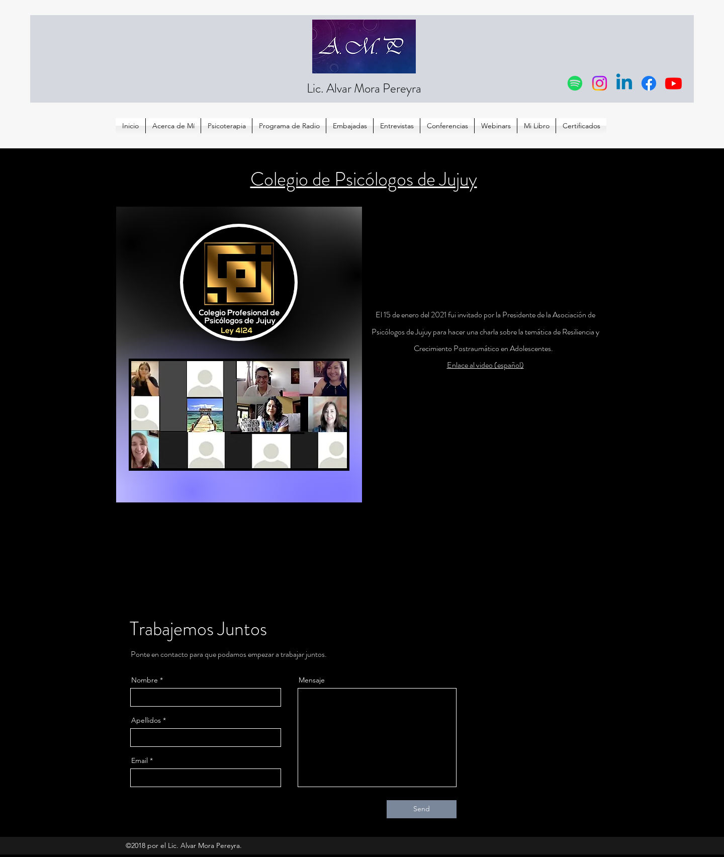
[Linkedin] (624, 83)
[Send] (422, 809)
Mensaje (312, 679)
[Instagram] (599, 83)
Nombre (144, 679)
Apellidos (146, 720)
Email (139, 760)
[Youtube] (673, 83)
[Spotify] (575, 83)
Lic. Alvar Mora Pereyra (364, 88)
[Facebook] (649, 83)
